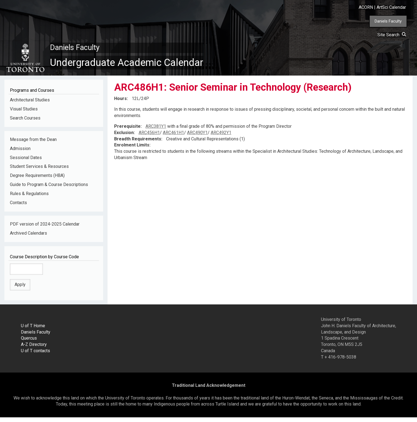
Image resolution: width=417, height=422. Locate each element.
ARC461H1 (173, 137)
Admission (20, 153)
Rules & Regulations (29, 198)
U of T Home (33, 330)
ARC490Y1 (197, 137)
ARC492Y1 (221, 137)
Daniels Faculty (388, 21)
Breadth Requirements (137, 143)
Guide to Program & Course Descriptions (49, 189)
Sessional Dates (26, 162)
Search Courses (25, 122)
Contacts (18, 207)
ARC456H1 (149, 137)
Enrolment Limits (131, 149)
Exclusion (124, 137)
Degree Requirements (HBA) (37, 180)
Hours (120, 103)
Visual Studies (24, 113)
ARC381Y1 (156, 131)
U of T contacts (35, 355)
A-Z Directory (34, 349)
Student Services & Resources (39, 171)
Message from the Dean (33, 144)
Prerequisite (127, 131)
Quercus (29, 342)
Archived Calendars (28, 237)
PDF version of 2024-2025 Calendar (44, 228)
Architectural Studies (30, 104)
